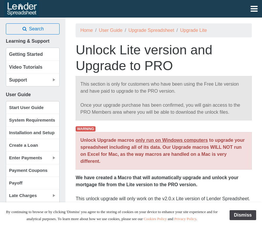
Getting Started (26, 54)
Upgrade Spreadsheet (151, 30)
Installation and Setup (32, 132)
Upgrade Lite (193, 30)
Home (86, 30)
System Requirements (32, 120)
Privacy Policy (185, 219)
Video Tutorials (25, 67)
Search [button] (33, 28)
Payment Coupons (28, 170)
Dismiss (243, 215)
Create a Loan (23, 145)
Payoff (15, 182)
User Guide (110, 30)
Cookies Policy (155, 219)
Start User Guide (26, 107)
